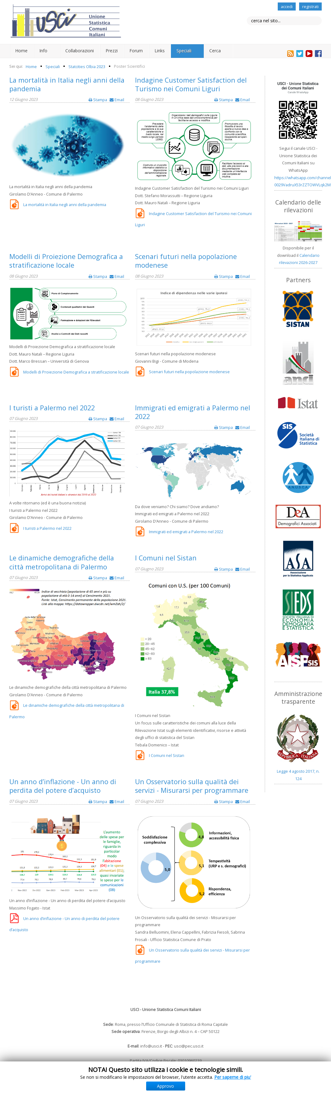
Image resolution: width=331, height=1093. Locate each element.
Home (21, 51)
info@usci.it (151, 1046)
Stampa (98, 99)
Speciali (183, 51)
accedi (287, 6)
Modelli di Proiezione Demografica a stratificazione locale (66, 261)
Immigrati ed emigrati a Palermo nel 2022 (192, 412)
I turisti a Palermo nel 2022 (52, 407)
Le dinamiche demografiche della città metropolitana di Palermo (61, 562)
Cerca (215, 51)
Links (160, 51)
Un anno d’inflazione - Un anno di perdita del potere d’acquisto (62, 786)
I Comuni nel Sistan (166, 557)
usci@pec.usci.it (188, 1046)
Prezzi (112, 51)
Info (43, 51)
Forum (136, 51)
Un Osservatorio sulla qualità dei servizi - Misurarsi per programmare (191, 786)
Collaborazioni (79, 51)
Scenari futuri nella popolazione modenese (186, 261)
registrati (310, 6)
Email (117, 99)
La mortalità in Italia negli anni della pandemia (66, 84)
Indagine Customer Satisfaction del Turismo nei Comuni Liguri (191, 84)
